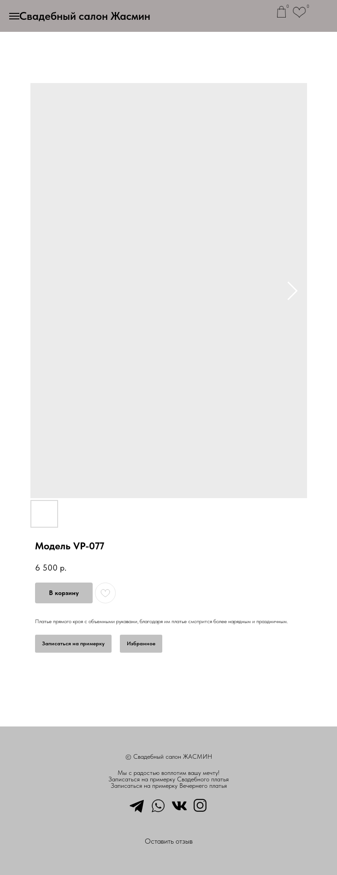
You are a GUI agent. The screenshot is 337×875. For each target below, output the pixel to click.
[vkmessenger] (179, 805)
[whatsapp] (158, 805)
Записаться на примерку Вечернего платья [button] (169, 785)
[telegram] (137, 805)
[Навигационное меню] (14, 16)
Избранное (141, 643)
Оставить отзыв (169, 841)
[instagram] (200, 805)
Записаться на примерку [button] (73, 643)
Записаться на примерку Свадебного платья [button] (168, 779)
